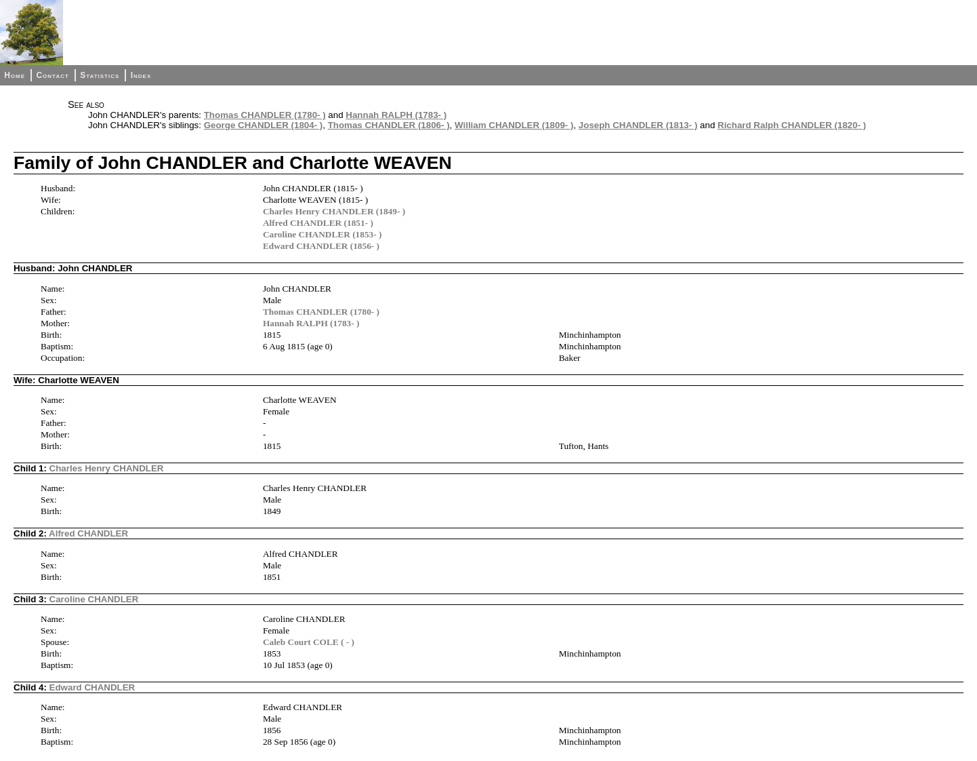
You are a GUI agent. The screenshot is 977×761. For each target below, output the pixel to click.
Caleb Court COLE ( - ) (308, 642)
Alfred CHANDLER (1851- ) (318, 223)
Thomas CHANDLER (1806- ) (389, 125)
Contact (52, 75)
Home (14, 75)
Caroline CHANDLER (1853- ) (322, 234)
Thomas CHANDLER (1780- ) (265, 115)
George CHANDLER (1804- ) (263, 125)
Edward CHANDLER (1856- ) (321, 246)
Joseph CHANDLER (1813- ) (638, 125)
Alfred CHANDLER (88, 533)
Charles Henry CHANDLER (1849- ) (334, 211)
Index (141, 75)
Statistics (99, 75)
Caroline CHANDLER (94, 599)
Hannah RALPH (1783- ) (396, 115)
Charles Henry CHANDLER (106, 468)
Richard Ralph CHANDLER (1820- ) (792, 125)
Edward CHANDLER (92, 687)
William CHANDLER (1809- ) (514, 125)
